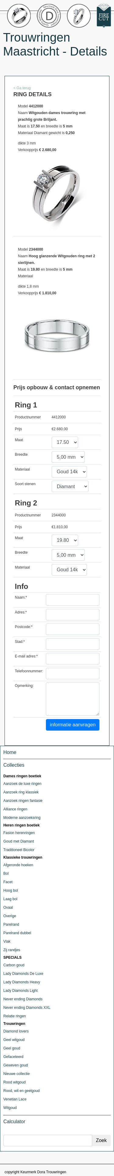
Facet (7, 882)
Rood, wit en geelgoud (21, 1091)
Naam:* (21, 597)
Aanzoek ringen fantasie (23, 801)
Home (9, 752)
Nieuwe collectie (16, 1074)
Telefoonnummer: (29, 671)
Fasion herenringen (19, 833)
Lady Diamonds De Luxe (23, 974)
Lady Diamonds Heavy (21, 982)
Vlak (6, 941)
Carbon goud (13, 965)
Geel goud (11, 1048)
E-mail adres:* (26, 656)
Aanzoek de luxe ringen (22, 784)
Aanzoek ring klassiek (21, 792)
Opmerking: (24, 686)
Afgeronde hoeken (18, 865)
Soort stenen (25, 484)
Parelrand (11, 924)
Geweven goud (15, 1065)
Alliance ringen (15, 809)
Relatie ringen (14, 1016)
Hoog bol (10, 890)
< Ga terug (22, 88)
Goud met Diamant (18, 841)
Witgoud (10, 1108)
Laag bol (10, 899)
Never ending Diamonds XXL (26, 1007)
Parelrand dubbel (17, 933)
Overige (9, 916)
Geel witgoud (14, 1040)
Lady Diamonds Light (20, 990)
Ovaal (8, 907)
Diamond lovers (16, 1031)
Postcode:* (24, 627)
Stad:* (20, 642)
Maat (19, 440)
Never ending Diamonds (23, 999)
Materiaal (22, 469)
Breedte (21, 454)
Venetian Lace (14, 1099)
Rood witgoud (14, 1082)
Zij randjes (11, 950)
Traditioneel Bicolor (18, 850)
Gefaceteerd (13, 1057)
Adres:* (21, 612)
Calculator (14, 1121)
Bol (6, 873)
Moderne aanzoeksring (21, 818)
